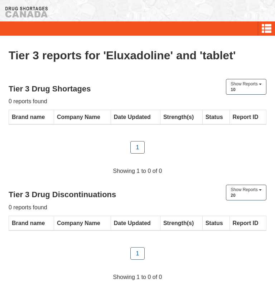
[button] (266, 28)
